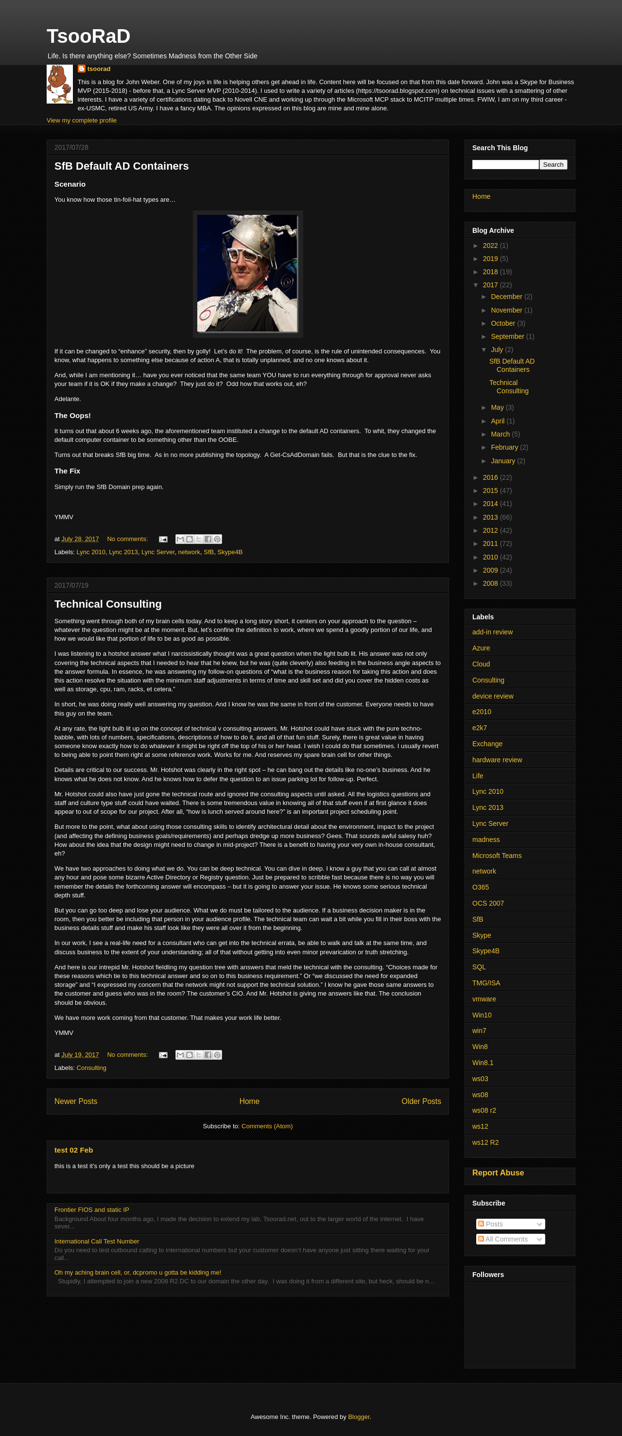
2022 (491, 245)
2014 (491, 504)
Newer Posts (75, 1101)
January (504, 461)
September (508, 336)
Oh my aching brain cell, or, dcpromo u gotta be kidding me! (137, 1272)
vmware (484, 999)
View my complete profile (82, 120)
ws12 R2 (485, 1142)
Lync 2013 (123, 552)
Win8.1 (483, 1063)
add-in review (492, 632)
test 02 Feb (73, 1150)
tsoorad (99, 68)
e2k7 (479, 728)
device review (493, 696)
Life (478, 776)
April (498, 421)
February (505, 447)
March (501, 434)
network (189, 552)
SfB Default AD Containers (121, 166)
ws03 (480, 1079)
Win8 (480, 1047)
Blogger (358, 1416)
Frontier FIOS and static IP (91, 1209)
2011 (491, 543)
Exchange (487, 744)
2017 (491, 285)
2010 (491, 557)
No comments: (128, 539)
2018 (491, 272)
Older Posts (421, 1101)
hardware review (497, 760)
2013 (491, 517)
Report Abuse (498, 1172)
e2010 (481, 712)
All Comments (503, 1239)
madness (486, 839)
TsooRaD (89, 36)
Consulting (91, 1067)
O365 (480, 887)
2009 (491, 570)
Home (250, 1101)
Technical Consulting (108, 604)
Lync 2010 (91, 552)
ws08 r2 (484, 1110)
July (498, 349)
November (507, 310)
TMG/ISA (486, 983)
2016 (491, 477)
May (498, 407)
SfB (209, 552)
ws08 (480, 1095)
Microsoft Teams (497, 855)
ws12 (480, 1126)
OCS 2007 (488, 903)
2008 (491, 583)
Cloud (481, 664)
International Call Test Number (96, 1241)
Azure (481, 648)
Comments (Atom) (267, 1126)
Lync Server (157, 552)
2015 (491, 490)
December (507, 296)
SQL (479, 967)
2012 (491, 530)
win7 (479, 1030)
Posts (490, 1224)
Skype (481, 935)
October (504, 323)
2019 (491, 259)
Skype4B (229, 552)
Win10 (482, 1015)
